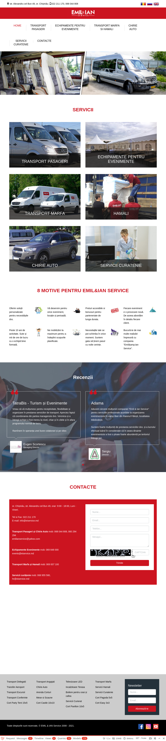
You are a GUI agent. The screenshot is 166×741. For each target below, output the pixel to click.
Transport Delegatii (16, 681)
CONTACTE (44, 40)
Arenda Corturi (43, 692)
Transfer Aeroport (15, 687)
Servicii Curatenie (104, 692)
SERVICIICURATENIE (21, 42)
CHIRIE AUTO (45, 265)
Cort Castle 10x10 (45, 703)
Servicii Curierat (74, 701)
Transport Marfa (103, 681)
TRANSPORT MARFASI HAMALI (107, 27)
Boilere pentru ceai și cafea (76, 694)
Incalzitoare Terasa (75, 687)
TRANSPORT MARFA (45, 213)
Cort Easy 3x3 (102, 703)
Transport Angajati (45, 681)
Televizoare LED (74, 681)
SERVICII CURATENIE (121, 265)
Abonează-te (142, 708)
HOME (17, 25)
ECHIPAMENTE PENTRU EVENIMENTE (70, 27)
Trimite (119, 563)
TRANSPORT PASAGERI (45, 161)
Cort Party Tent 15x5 (17, 703)
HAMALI (121, 213)
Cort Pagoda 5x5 (103, 697)
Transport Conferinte (17, 697)
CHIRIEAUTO (133, 27)
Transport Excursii (16, 692)
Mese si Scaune (44, 697)
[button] (12, 73)
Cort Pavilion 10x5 (75, 706)
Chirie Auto (41, 687)
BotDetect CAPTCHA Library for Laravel (110, 556)
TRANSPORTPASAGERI (38, 27)
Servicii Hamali (102, 687)
